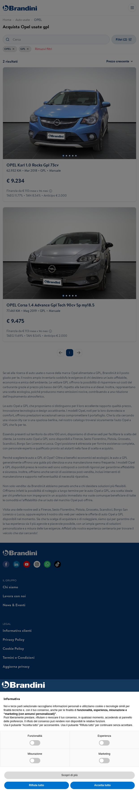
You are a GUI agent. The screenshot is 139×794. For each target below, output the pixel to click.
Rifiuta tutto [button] (36, 785)
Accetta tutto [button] (102, 785)
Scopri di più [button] (69, 775)
